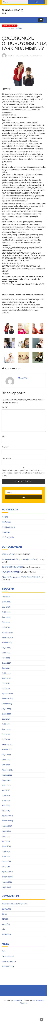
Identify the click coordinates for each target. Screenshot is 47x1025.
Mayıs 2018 (6, 887)
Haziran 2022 (7, 749)
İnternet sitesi (6, 458)
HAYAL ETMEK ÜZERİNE (11, 572)
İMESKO (5, 919)
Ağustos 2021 (7, 770)
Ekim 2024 (6, 683)
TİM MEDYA (6, 934)
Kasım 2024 (6, 678)
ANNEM (19, 28)
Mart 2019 (6, 841)
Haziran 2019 (7, 826)
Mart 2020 (6, 790)
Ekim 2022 (6, 734)
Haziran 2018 (7, 882)
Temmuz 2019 (7, 821)
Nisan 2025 (6, 653)
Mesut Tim (6, 924)
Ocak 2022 (6, 765)
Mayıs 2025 (6, 648)
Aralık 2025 (6, 612)
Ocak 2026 (6, 607)
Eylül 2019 (6, 811)
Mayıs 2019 (6, 831)
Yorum (5, 407)
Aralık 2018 (6, 856)
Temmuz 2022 (7, 744)
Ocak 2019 (6, 851)
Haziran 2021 (7, 775)
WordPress (17, 1001)
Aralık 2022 (6, 724)
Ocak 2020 (6, 795)
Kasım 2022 (6, 729)
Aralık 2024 (6, 673)
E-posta (5, 447)
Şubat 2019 (6, 846)
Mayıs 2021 (6, 780)
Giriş (3, 951)
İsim (4, 436)
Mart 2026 (6, 597)
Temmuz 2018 (7, 877)
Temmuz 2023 (7, 699)
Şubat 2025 (6, 663)
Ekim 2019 (6, 805)
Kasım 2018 (6, 862)
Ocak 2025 (6, 668)
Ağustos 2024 (7, 693)
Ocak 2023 (6, 719)
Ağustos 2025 (7, 632)
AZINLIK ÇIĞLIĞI (8, 554)
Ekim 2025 (6, 622)
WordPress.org (8, 966)
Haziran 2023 (7, 704)
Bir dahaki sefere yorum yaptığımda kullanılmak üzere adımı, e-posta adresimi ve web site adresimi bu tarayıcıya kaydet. (23, 472)
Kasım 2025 (6, 617)
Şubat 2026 (6, 602)
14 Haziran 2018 (22, 56)
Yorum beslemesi (9, 961)
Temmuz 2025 (7, 637)
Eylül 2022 (6, 739)
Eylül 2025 (6, 627)
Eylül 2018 (6, 867)
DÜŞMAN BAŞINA (8, 527)
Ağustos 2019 (7, 816)
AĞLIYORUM (6, 522)
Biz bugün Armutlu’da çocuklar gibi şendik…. (19, 559)
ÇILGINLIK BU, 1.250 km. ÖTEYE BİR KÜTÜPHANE (21, 577)
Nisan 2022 (6, 760)
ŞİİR (3, 929)
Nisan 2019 (6, 836)
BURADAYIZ (6, 909)
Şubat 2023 (6, 714)
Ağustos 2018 (7, 872)
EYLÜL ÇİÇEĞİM (8, 537)
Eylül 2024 (6, 688)
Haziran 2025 (7, 643)
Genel (4, 914)
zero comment (37, 56)
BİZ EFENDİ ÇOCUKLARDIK (12, 567)
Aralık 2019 (6, 800)
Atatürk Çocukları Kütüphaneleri (14, 904)
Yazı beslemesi (8, 956)
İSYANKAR (6, 532)
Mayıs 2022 (6, 755)
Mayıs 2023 (6, 709)
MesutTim (11, 56)
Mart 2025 (6, 658)
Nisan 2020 (6, 785)
